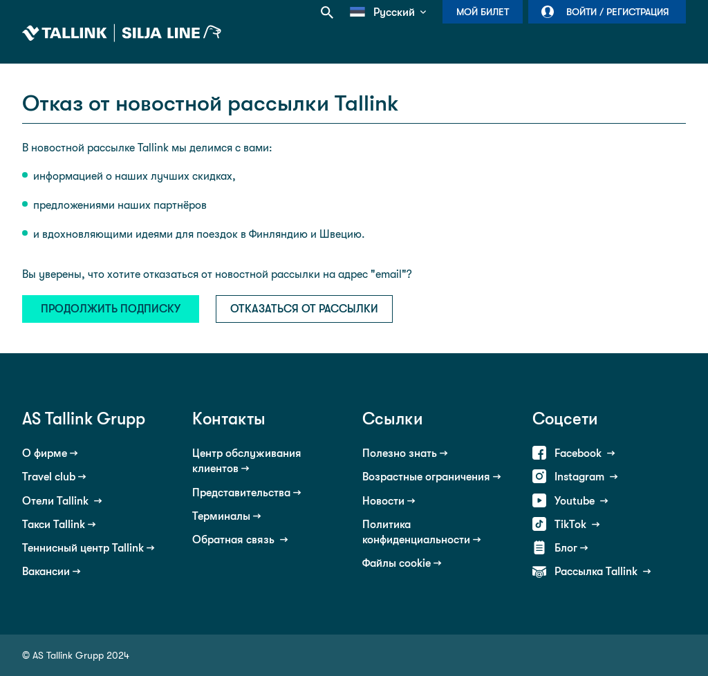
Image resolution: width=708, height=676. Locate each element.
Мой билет (482, 11)
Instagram (581, 476)
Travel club (48, 476)
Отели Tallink (56, 500)
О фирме (44, 453)
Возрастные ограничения (426, 476)
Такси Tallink (53, 524)
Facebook (579, 453)
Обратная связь (234, 539)
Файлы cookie (396, 563)
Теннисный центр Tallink (83, 547)
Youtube (576, 500)
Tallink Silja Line (121, 33)
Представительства (241, 492)
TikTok (572, 524)
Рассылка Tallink (597, 571)
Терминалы (221, 516)
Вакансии (46, 571)
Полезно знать (399, 453)
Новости (383, 500)
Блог (566, 547)
